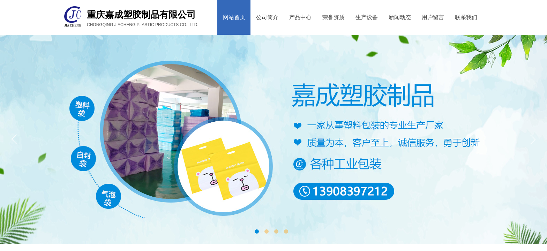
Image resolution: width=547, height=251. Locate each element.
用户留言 (433, 17)
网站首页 (234, 17)
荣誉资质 (333, 17)
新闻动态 (400, 17)
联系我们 (466, 17)
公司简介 (267, 17)
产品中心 (300, 17)
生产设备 (366, 17)
